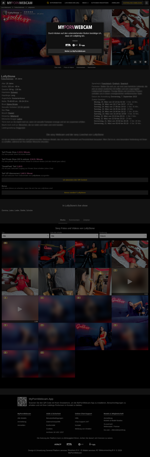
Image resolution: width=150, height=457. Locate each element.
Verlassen (75, 40)
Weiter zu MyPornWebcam (75, 51)
